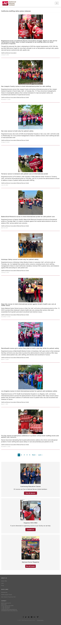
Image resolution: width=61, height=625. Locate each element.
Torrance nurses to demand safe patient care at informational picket (24, 174)
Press (2, 585)
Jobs (2, 583)
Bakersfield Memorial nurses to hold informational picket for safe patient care (28, 216)
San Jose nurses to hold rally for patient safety (17, 131)
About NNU (4, 581)
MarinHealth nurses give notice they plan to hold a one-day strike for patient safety (30, 348)
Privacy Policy (40, 620)
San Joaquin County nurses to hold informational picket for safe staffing (26, 86)
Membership (4, 592)
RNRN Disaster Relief (6, 594)
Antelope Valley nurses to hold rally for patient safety (19, 259)
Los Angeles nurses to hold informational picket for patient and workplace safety (29, 391)
